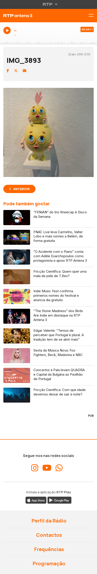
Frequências (48, 549)
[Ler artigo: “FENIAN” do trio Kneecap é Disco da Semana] (48, 218)
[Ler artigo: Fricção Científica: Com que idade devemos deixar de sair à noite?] (48, 395)
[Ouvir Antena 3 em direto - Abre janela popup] (48, 33)
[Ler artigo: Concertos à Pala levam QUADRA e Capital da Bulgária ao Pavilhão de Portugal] (48, 375)
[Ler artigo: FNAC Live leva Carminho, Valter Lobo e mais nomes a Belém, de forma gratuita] (48, 237)
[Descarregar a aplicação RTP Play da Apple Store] (36, 499)
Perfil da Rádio (48, 520)
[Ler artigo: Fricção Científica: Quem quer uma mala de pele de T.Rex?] (48, 277)
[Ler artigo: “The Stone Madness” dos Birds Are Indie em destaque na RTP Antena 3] (48, 316)
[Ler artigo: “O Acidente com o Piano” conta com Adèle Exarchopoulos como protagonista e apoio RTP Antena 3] (48, 257)
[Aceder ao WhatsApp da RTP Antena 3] (59, 468)
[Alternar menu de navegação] (93, 15)
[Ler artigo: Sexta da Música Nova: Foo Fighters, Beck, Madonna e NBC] (48, 356)
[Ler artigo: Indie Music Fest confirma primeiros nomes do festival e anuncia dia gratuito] (48, 297)
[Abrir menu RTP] (48, 4)
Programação (48, 563)
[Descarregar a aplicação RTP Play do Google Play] (59, 499)
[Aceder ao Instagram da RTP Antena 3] (34, 468)
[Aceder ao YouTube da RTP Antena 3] (47, 468)
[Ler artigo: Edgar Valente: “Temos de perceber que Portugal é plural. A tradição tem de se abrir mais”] (48, 336)
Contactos (48, 535)
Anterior (21, 189)
